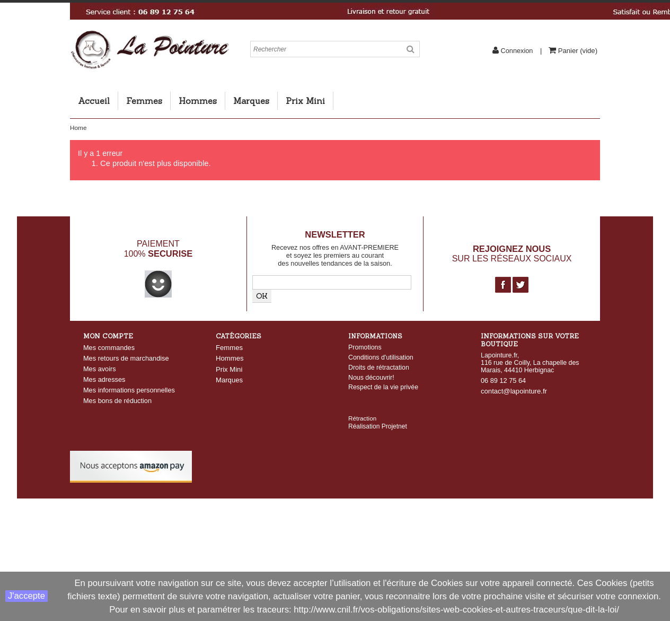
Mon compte (108, 336)
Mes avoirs (99, 369)
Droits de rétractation (378, 367)
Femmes (144, 100)
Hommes (198, 100)
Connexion (517, 51)
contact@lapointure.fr (514, 391)
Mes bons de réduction (117, 401)
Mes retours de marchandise (126, 358)
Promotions (365, 347)
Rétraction (362, 399)
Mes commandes (109, 348)
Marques (251, 100)
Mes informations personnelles (129, 390)
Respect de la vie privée (383, 387)
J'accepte (26, 596)
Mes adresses (104, 379)
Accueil (94, 100)
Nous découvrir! (371, 377)
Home (78, 128)
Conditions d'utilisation (380, 357)
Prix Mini (305, 100)
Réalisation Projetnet (377, 407)
